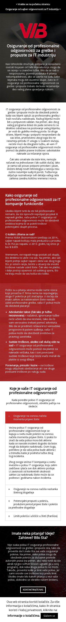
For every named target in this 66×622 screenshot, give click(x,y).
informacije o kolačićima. (23, 616)
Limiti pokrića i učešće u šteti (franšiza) (36, 516)
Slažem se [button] (49, 615)
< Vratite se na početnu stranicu (33, 4)
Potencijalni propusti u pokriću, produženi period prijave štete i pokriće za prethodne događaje (33, 504)
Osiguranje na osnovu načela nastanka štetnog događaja (36, 490)
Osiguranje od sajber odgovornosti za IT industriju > (33, 9)
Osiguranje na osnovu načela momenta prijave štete (29, 417)
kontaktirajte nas (33, 589)
